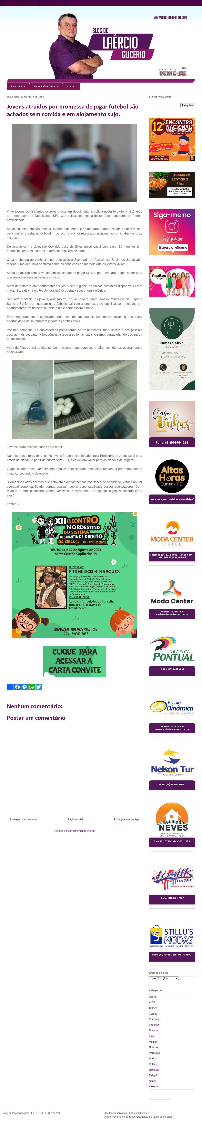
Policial (153, 1058)
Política (153, 1064)
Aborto (153, 996)
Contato (71, 86)
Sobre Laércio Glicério (46, 86)
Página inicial (18, 86)
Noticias (153, 1047)
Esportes (154, 1024)
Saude (153, 1081)
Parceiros (154, 1052)
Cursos (153, 1013)
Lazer (152, 1036)
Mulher (153, 1041)
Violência (154, 1086)
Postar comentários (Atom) (79, 830)
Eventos (153, 1030)
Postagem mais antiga (126, 819)
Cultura (153, 1008)
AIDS (152, 1002)
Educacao (154, 1019)
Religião (153, 1075)
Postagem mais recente (23, 819)
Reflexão (154, 1069)
